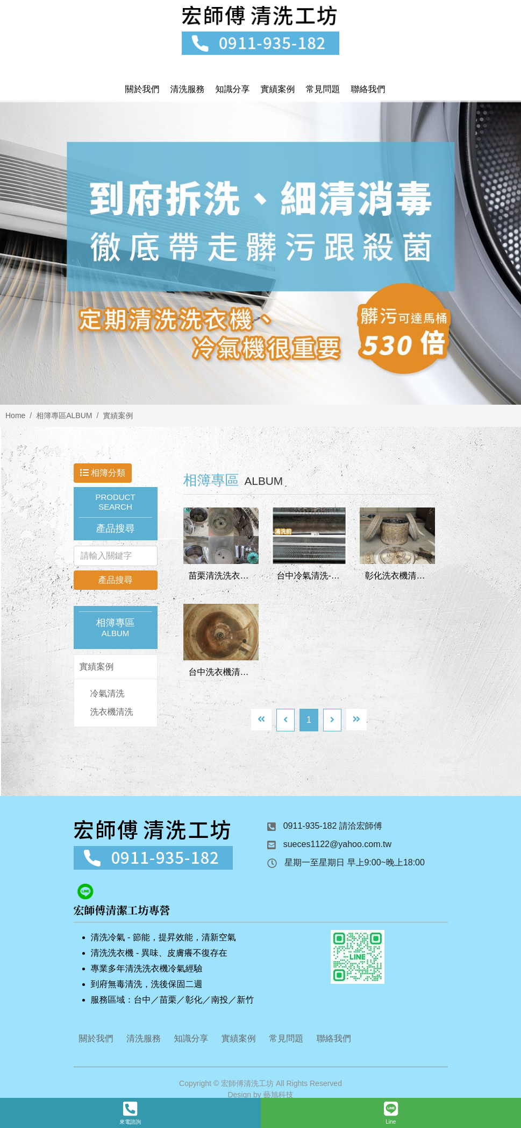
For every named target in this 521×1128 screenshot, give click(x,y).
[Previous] (285, 722)
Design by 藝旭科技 (260, 1096)
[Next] (332, 722)
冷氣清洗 (107, 695)
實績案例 (118, 417)
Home (15, 417)
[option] (260, 255)
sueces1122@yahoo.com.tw (337, 846)
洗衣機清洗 (111, 713)
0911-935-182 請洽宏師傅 (332, 828)
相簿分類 (102, 475)
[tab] (116, 669)
